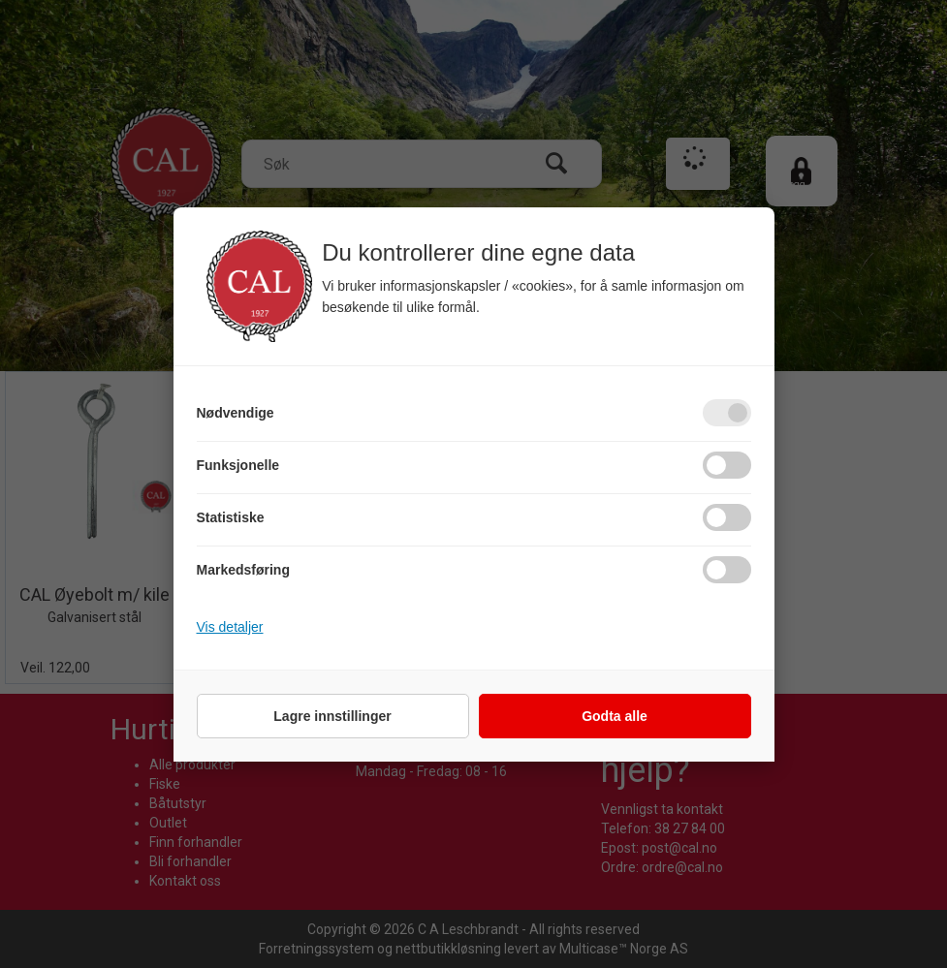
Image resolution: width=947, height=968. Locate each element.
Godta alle (614, 716)
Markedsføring (243, 570)
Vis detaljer (230, 627)
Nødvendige (235, 413)
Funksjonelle (238, 465)
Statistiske (231, 517)
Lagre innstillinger (332, 716)
